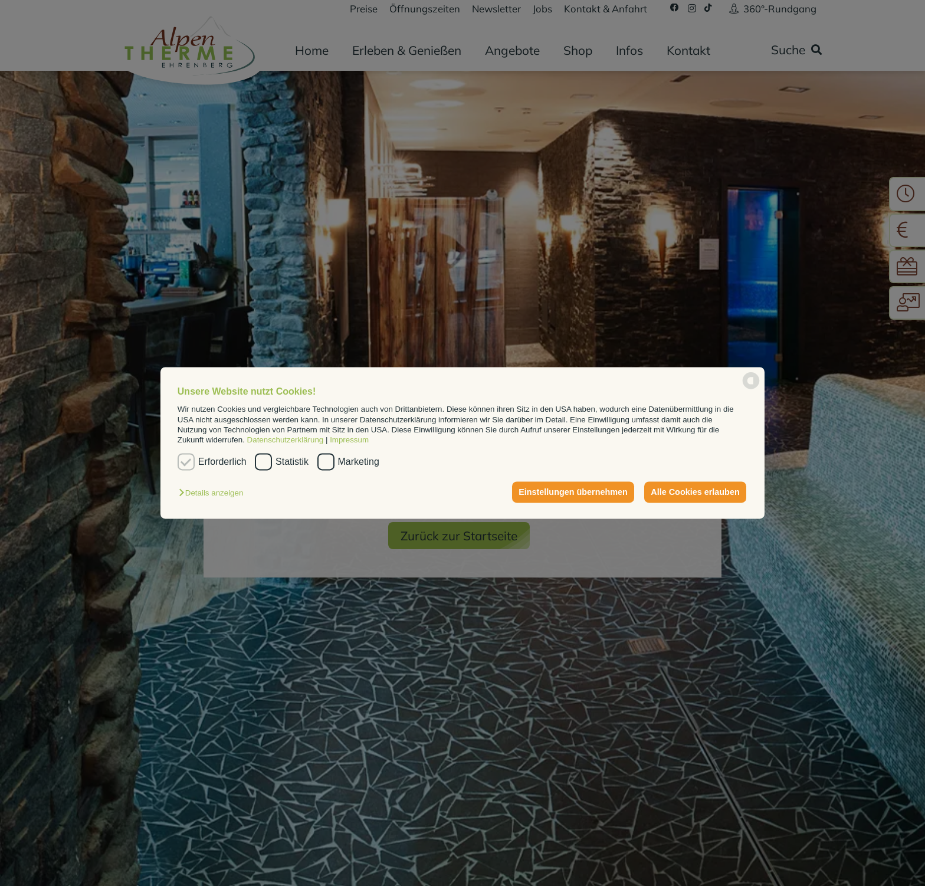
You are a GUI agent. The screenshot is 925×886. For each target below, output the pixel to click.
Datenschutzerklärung (285, 440)
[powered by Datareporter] (751, 388)
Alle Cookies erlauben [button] (695, 492)
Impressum (349, 440)
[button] (214, 493)
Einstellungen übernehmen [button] (573, 492)
